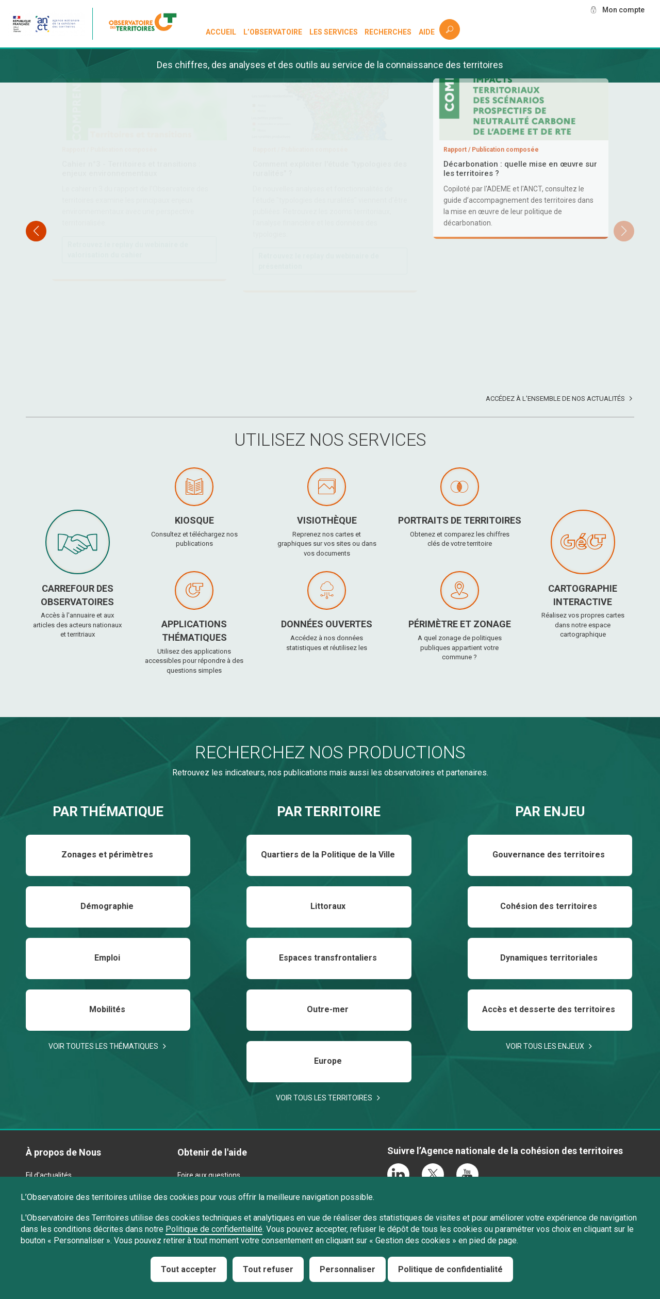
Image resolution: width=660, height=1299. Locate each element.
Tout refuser (268, 1269)
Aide (427, 32)
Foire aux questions (208, 1175)
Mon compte (623, 10)
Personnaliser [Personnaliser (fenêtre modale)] (347, 1269)
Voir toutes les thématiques (103, 1046)
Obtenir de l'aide (212, 1152)
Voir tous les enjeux (545, 1046)
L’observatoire (272, 32)
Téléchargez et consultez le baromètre (324, 302)
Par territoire (329, 811)
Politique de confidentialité (214, 1229)
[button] (624, 231)
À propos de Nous (63, 1152)
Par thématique (108, 811)
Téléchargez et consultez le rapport (129, 250)
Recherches (388, 32)
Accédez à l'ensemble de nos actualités (555, 398)
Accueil (221, 32)
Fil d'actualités (49, 1175)
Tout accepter (189, 1269)
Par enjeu (550, 811)
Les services (333, 32)
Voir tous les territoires (324, 1098)
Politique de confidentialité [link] (450, 1269)
